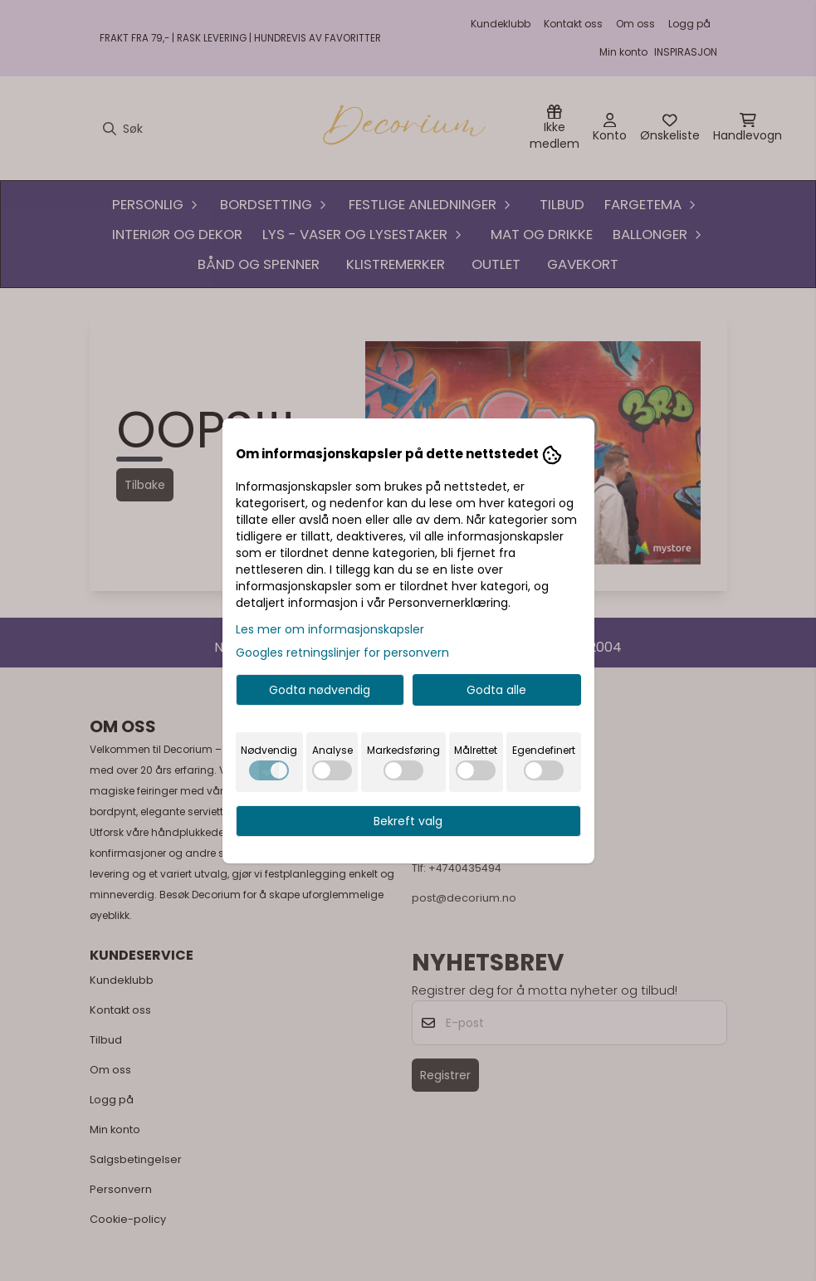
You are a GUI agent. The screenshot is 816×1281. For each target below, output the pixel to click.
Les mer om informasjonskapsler (330, 629)
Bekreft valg (408, 821)
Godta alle (496, 690)
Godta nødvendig (319, 690)
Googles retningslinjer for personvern (342, 652)
